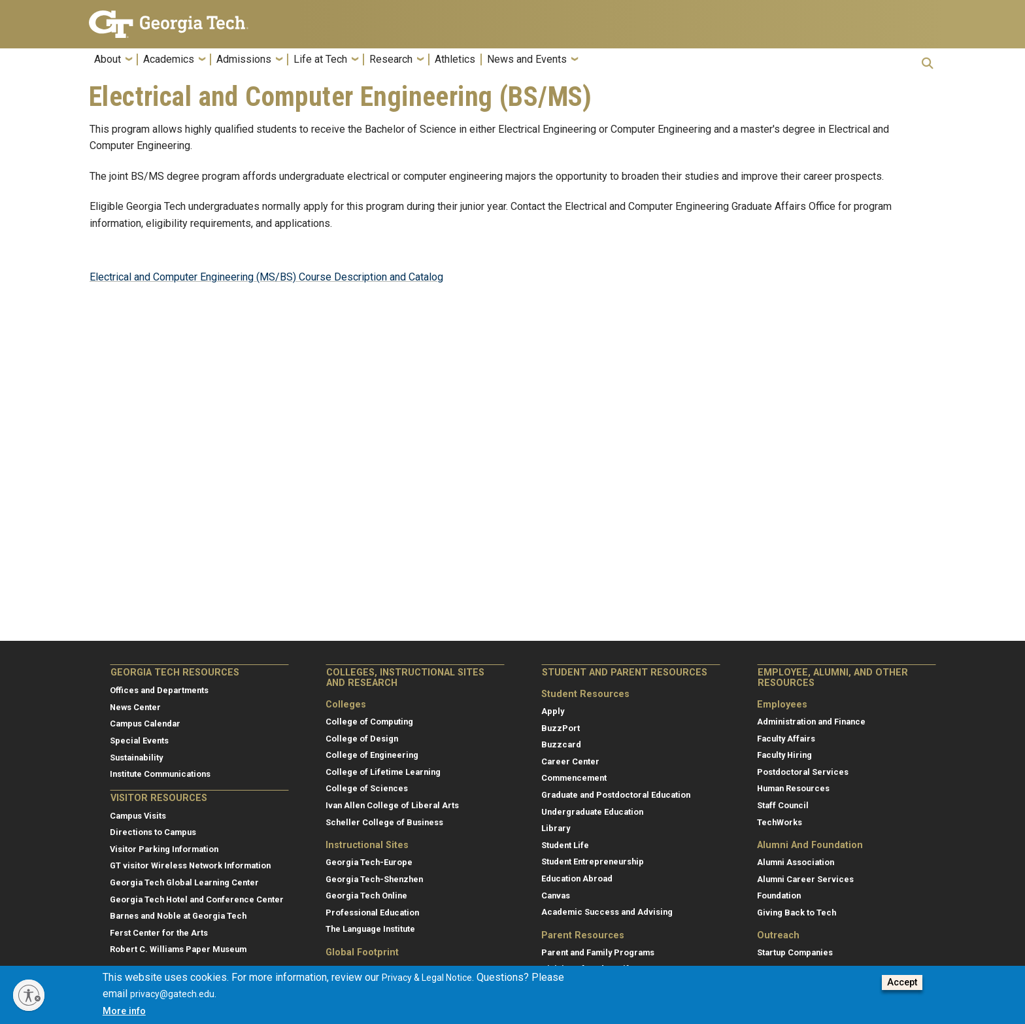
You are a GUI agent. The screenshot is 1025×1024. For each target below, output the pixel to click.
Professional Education (372, 912)
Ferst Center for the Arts (159, 933)
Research (390, 59)
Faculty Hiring (784, 755)
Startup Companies (795, 952)
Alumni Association (795, 862)
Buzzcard (561, 744)
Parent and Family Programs (597, 952)
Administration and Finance (811, 721)
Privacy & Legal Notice (427, 978)
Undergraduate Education (592, 812)
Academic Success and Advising (607, 912)
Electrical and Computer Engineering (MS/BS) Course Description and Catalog (266, 277)
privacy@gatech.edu (172, 995)
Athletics (455, 59)
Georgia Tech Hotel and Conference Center (197, 899)
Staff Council (783, 805)
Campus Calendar (145, 723)
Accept (902, 983)
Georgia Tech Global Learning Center (184, 882)
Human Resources (793, 788)
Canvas (555, 895)
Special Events (139, 740)
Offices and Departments (159, 690)
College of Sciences (367, 788)
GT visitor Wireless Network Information (190, 865)
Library (555, 828)
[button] (927, 63)
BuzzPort (560, 728)
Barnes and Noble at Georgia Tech (178, 916)
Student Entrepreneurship (592, 861)
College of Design (362, 738)
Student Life (565, 845)
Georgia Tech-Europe (369, 862)
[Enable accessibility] (28, 995)
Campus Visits (138, 816)
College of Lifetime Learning (383, 772)
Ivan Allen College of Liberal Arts (392, 805)
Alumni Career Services (805, 879)
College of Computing (369, 721)
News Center (135, 707)
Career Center (570, 761)
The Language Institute (370, 929)
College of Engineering (372, 755)
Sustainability (136, 757)
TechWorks (779, 822)
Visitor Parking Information (164, 849)
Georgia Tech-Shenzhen (374, 879)
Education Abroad (577, 878)
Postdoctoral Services (803, 772)
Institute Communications (160, 774)
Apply (552, 711)
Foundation (779, 895)
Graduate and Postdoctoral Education (615, 795)
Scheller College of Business (384, 822)
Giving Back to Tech (796, 912)
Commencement (574, 778)
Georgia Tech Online (366, 895)
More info (124, 1011)
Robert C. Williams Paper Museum (178, 949)
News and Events (527, 59)
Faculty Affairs (786, 738)
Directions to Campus (153, 832)
